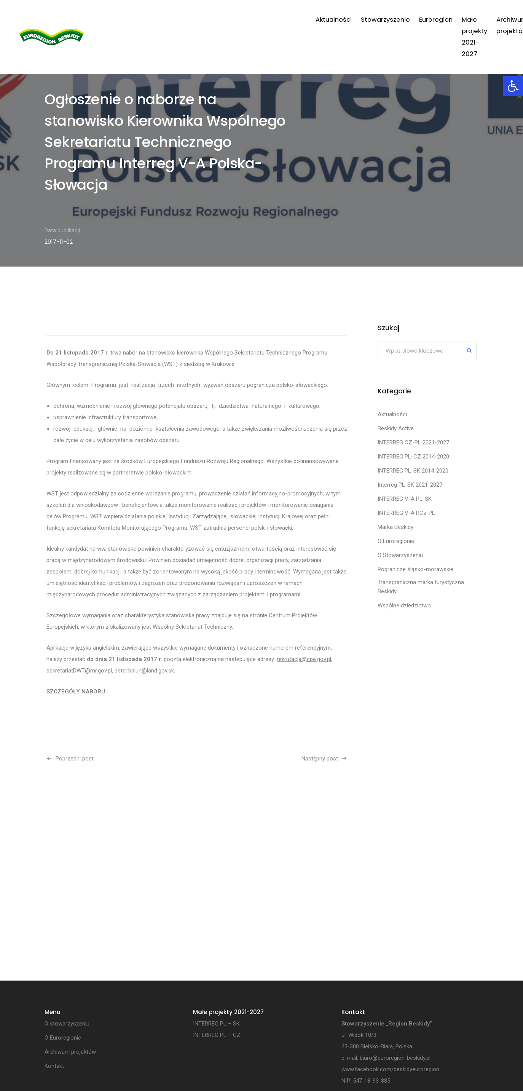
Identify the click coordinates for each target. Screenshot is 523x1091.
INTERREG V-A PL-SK (405, 498)
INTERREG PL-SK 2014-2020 (413, 470)
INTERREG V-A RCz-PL (406, 513)
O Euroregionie (396, 541)
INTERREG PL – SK (216, 1024)
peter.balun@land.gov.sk (144, 670)
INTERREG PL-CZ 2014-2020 (413, 456)
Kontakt (464, 19)
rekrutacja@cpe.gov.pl (304, 659)
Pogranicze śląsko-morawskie (415, 569)
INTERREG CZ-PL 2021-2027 (413, 442)
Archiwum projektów (410, 19)
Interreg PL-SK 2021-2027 (410, 484)
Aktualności (164, 19)
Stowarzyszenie (216, 19)
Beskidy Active (396, 428)
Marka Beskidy (395, 527)
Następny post (319, 758)
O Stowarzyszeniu (400, 555)
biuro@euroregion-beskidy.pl (395, 1058)
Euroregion (266, 19)
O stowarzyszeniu (67, 1024)
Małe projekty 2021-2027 (330, 19)
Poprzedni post (75, 758)
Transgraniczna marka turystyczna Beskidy (421, 587)
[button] (513, 86)
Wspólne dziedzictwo (404, 605)
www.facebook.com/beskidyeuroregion (390, 1069)
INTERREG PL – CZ (217, 1035)
